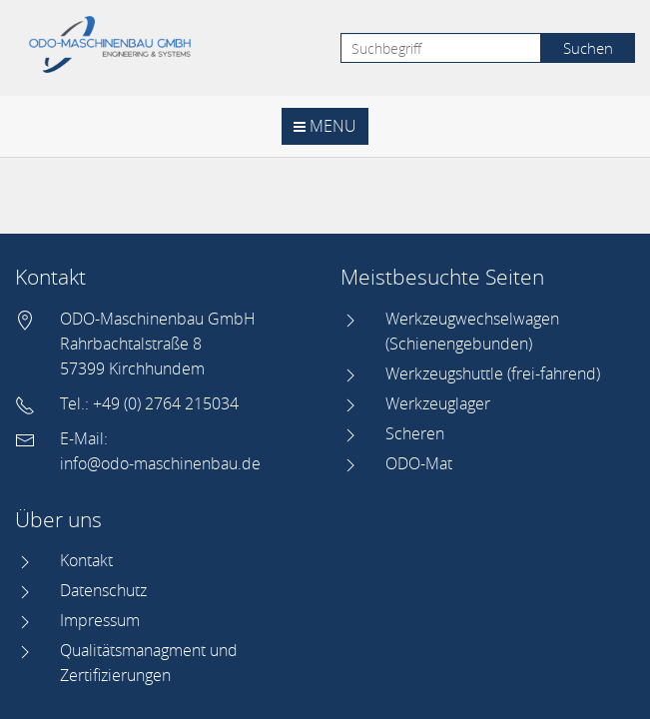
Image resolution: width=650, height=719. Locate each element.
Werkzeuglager (437, 403)
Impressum (100, 620)
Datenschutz (103, 590)
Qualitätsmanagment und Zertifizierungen (149, 662)
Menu (325, 126)
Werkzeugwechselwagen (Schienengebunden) (472, 331)
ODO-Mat (418, 463)
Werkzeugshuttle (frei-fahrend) (492, 373)
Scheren (414, 433)
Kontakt (86, 560)
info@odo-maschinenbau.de (160, 463)
